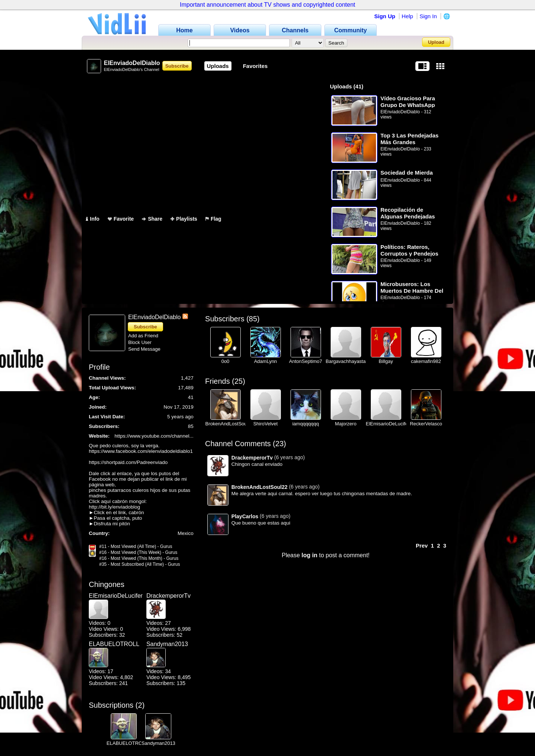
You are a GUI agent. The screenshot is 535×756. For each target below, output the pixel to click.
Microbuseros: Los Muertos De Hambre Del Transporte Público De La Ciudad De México (411, 287)
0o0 (225, 361)
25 (238, 381)
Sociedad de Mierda (406, 172)
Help (407, 16)
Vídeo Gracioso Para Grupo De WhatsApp (407, 101)
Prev (422, 545)
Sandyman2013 (167, 644)
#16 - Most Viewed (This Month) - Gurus (138, 558)
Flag (213, 219)
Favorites (255, 66)
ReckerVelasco (426, 423)
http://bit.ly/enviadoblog (114, 507)
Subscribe (177, 66)
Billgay (386, 361)
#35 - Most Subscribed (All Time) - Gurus (139, 564)
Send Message (144, 349)
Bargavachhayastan (347, 361)
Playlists (184, 219)
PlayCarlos (244, 516)
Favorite (121, 219)
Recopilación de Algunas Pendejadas (407, 213)
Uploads (218, 66)
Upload (436, 42)
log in (310, 555)
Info (93, 219)
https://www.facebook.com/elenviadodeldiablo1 (141, 451)
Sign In (428, 16)
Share (152, 219)
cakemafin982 (426, 361)
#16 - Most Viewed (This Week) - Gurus (138, 552)
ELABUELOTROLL (112, 644)
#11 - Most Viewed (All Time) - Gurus (135, 546)
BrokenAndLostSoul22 (229, 423)
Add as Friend (143, 335)
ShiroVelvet (265, 423)
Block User (140, 342)
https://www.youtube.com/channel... (153, 436)
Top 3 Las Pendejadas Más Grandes (409, 138)
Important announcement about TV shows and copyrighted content (267, 4)
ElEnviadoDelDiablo (400, 111)
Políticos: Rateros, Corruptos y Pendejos (409, 250)
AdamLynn (265, 361)
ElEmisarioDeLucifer (112, 596)
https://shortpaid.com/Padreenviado (128, 462)
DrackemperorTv (168, 596)
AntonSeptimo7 (305, 361)
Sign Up (384, 16)
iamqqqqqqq (305, 423)
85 (253, 319)
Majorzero (346, 423)
